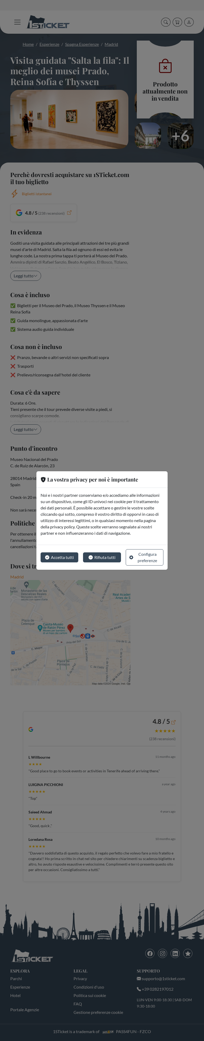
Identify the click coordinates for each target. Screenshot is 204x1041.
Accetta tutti (59, 557)
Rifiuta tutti (102, 557)
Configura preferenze (143, 557)
